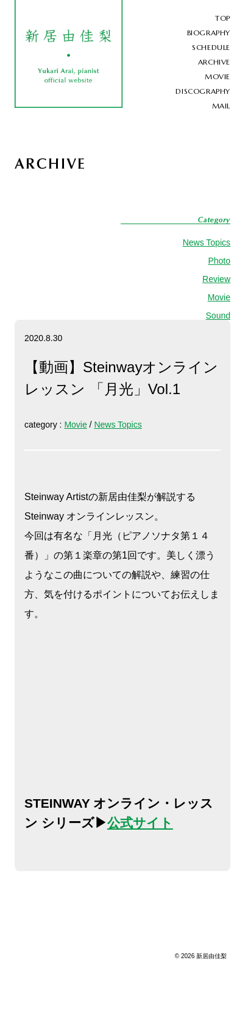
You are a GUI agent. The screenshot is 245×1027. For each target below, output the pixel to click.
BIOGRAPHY (208, 32)
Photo (219, 261)
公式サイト (140, 823)
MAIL (221, 105)
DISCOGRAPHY (203, 91)
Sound (218, 315)
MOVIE (217, 76)
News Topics (206, 242)
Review (216, 279)
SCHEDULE (211, 47)
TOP (222, 18)
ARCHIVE (214, 61)
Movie (219, 297)
